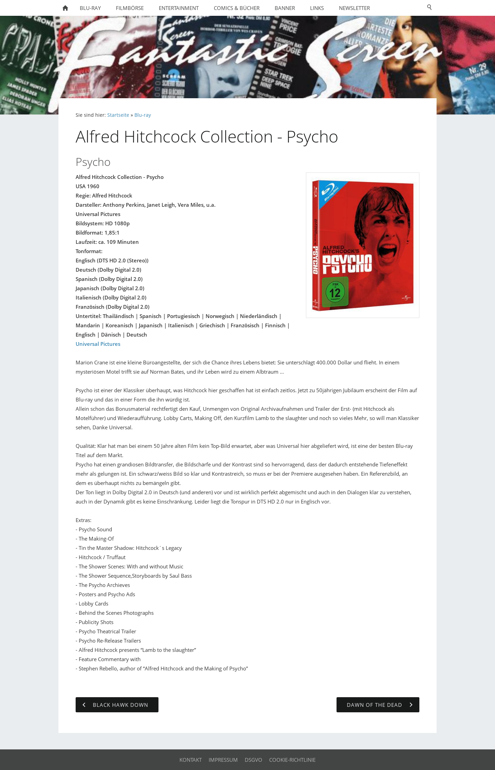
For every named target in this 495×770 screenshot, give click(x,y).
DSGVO (253, 759)
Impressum (223, 759)
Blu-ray (142, 115)
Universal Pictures (98, 343)
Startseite (118, 115)
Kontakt (190, 759)
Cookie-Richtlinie (292, 759)
